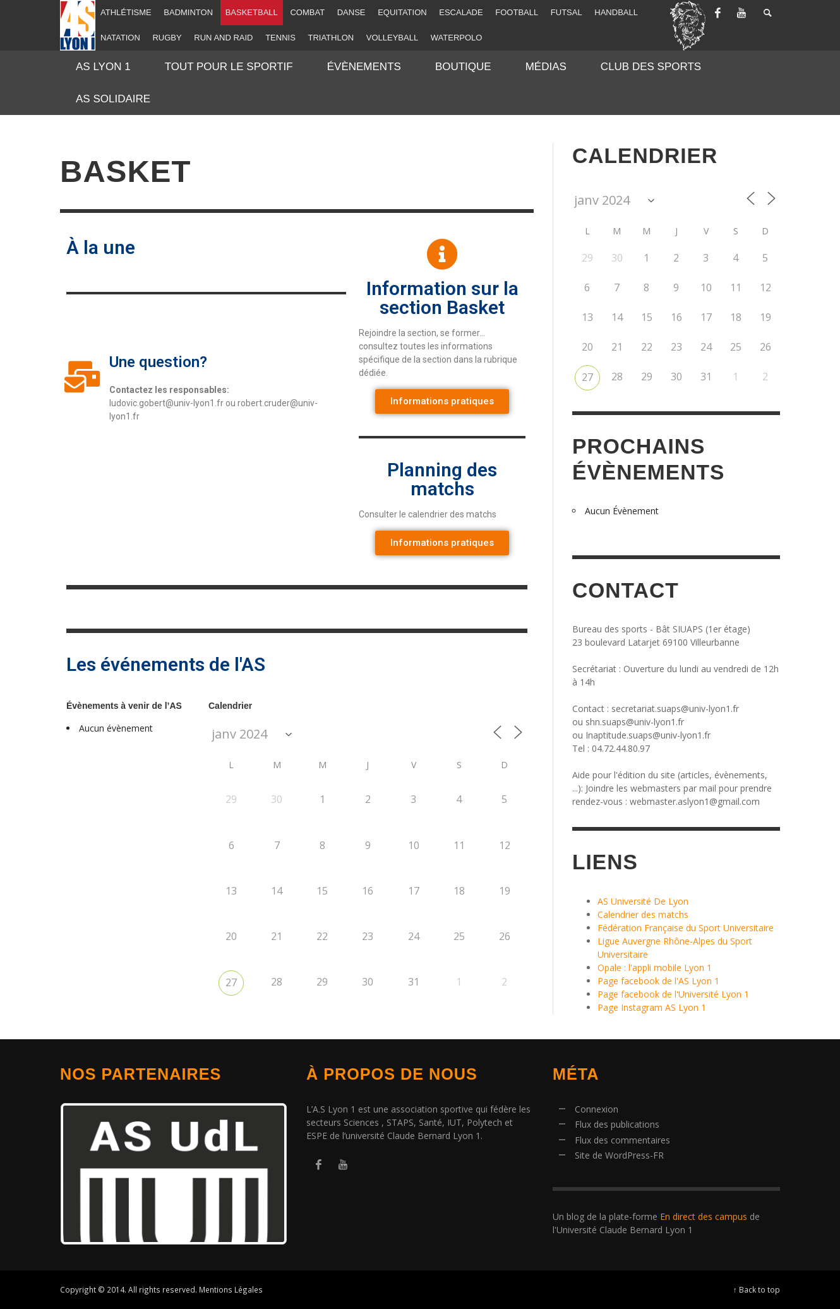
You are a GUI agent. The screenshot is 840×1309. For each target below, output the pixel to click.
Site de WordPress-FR (619, 1155)
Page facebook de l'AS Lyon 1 (658, 981)
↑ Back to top (756, 1289)
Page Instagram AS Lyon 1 (651, 1007)
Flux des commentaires (622, 1140)
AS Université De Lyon (642, 901)
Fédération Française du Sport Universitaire (685, 928)
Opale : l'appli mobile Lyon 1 (654, 968)
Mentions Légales (231, 1289)
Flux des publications (617, 1124)
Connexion (596, 1109)
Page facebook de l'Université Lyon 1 (673, 994)
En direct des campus (703, 1216)
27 (231, 982)
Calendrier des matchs (642, 914)
